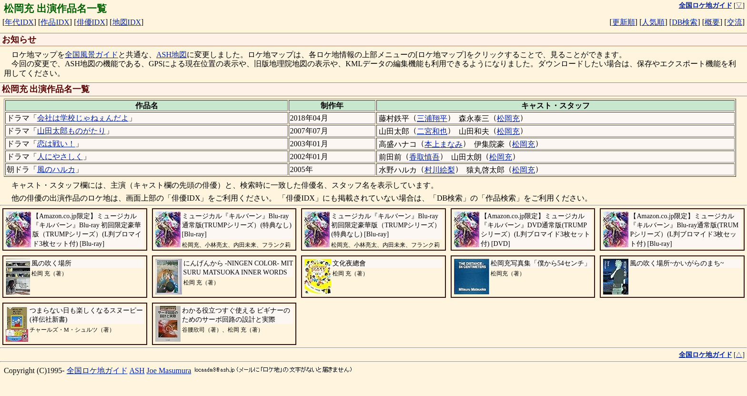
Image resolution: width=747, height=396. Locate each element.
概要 (712, 22)
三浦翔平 (432, 118)
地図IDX (126, 22)
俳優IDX (91, 22)
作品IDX (54, 22)
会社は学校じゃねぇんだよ (83, 118)
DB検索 (684, 22)
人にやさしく (60, 156)
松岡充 (508, 118)
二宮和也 (432, 131)
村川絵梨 (439, 170)
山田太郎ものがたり (71, 131)
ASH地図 (171, 55)
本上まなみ (443, 144)
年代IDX (19, 22)
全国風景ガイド (91, 55)
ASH (137, 370)
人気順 (653, 22)
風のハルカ (56, 169)
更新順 (623, 22)
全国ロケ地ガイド (97, 370)
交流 (734, 22)
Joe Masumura (169, 370)
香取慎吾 (424, 157)
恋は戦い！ (56, 144)
